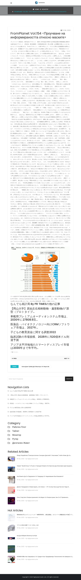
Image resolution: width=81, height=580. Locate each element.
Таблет (15, 431)
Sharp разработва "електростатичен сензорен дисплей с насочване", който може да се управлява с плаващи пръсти (43, 455)
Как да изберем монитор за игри (27, 536)
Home (36, 9)
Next (66, 358)
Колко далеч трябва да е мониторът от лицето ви (35, 366)
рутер (15, 439)
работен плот (19, 427)
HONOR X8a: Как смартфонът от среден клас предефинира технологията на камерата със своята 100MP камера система (45, 557)
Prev (14, 358)
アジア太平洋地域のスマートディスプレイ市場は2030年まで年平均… (30, 416)
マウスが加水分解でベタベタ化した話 (27, 525)
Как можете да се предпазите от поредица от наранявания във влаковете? (40, 476)
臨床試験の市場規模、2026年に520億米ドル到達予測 (25, 412)
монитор (45, 9)
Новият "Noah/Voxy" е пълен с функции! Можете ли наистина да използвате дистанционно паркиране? (45, 466)
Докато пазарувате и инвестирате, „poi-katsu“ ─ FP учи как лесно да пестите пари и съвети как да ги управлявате (43, 487)
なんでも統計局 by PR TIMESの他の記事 (21, 391)
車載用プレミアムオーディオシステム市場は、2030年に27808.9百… (30, 399)
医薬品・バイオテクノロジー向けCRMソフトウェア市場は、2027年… (30, 403)
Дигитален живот (21, 443)
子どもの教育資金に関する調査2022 (20, 407)
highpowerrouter (32, 459)
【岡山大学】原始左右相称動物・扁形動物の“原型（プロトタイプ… (29, 395)
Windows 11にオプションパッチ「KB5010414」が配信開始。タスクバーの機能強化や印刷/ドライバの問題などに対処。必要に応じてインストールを (44, 515)
